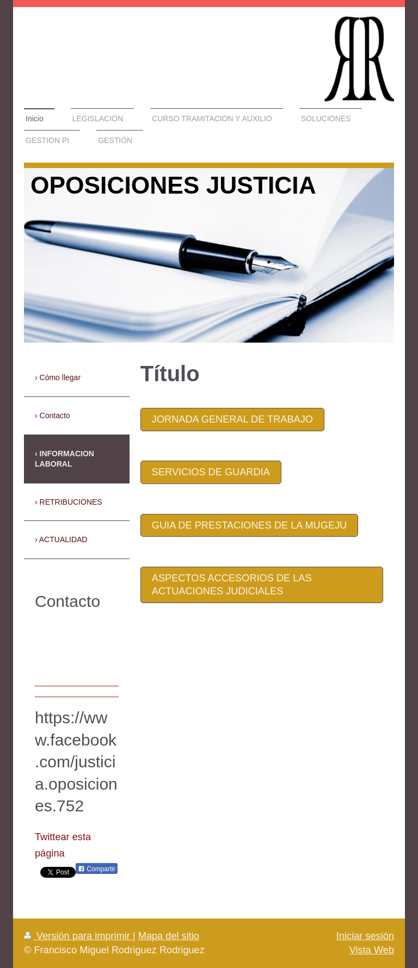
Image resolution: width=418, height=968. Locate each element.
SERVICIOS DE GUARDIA (211, 472)
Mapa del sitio (168, 935)
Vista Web (371, 950)
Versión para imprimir (78, 935)
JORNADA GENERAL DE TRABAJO (232, 419)
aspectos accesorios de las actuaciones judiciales (232, 585)
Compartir (96, 869)
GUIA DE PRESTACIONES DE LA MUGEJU (249, 525)
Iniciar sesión (365, 935)
